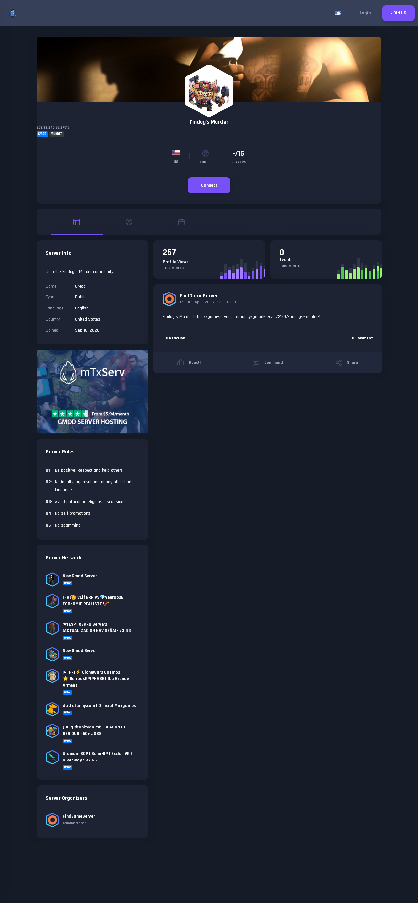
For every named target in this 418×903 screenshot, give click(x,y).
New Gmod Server (80, 576)
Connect (209, 185)
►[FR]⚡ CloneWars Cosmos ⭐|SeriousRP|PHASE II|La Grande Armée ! (96, 678)
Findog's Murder (209, 121)
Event (285, 260)
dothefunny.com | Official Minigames (99, 706)
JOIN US (398, 13)
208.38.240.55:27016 (53, 127)
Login (365, 13)
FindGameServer (199, 296)
